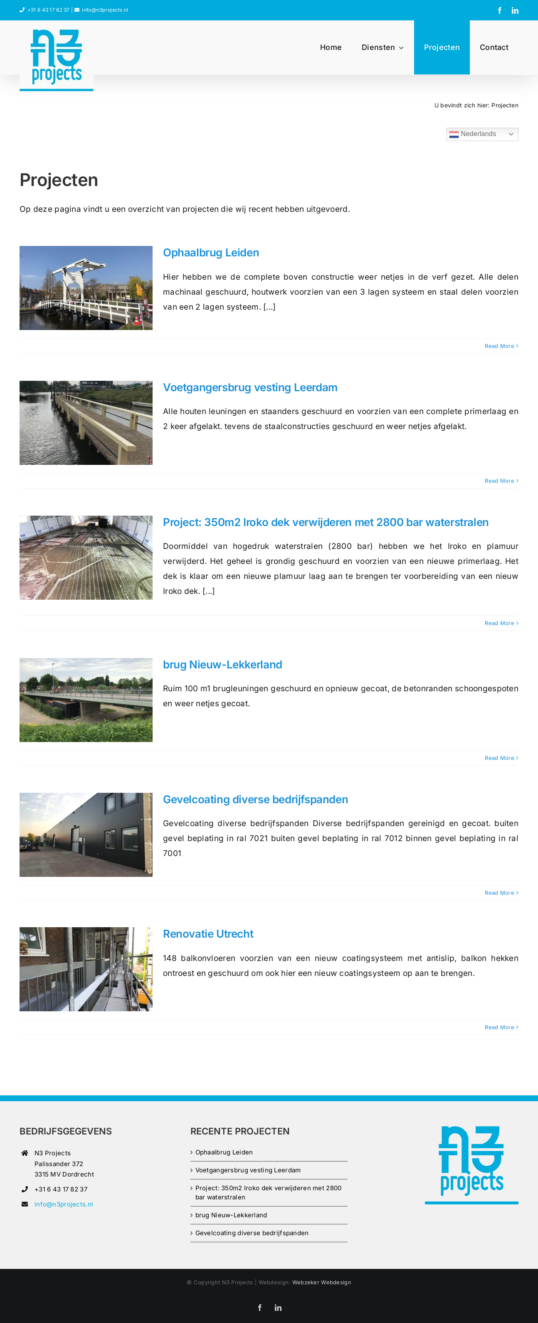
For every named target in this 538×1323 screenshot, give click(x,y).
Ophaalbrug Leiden (211, 252)
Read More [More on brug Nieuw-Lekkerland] (499, 758)
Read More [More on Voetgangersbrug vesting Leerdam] (499, 480)
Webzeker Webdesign (321, 1282)
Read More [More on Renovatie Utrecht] (499, 1027)
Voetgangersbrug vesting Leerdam (250, 387)
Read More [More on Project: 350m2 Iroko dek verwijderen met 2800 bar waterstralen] (499, 623)
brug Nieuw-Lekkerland (222, 664)
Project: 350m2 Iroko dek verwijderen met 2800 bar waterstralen (326, 522)
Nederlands (472, 134)
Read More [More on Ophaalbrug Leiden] (499, 346)
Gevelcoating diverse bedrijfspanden (255, 799)
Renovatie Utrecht (208, 933)
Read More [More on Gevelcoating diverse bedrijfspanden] (499, 892)
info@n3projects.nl (105, 10)
